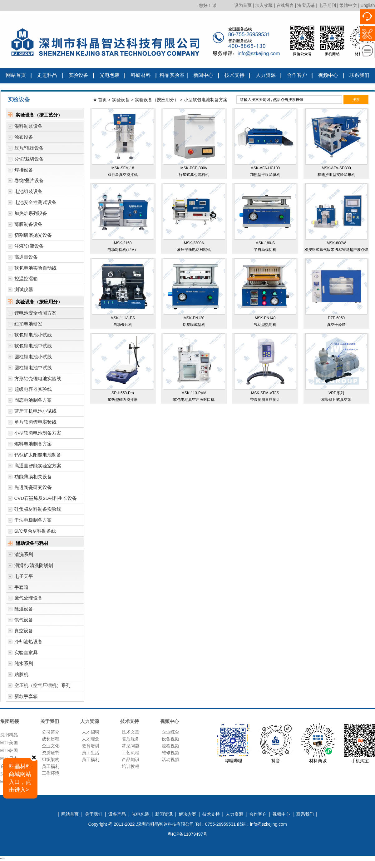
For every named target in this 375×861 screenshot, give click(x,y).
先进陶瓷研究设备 (30, 489)
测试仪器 (20, 291)
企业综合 (170, 731)
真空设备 (20, 632)
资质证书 (50, 752)
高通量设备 (23, 258)
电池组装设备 (25, 193)
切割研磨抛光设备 (30, 236)
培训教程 (130, 766)
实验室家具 (23, 654)
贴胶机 (18, 676)
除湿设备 (20, 610)
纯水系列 (20, 665)
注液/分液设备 (26, 247)
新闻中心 (203, 75)
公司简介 (50, 731)
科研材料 (141, 75)
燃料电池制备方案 (30, 445)
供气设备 (20, 621)
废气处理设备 (25, 599)
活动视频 (170, 759)
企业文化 (50, 745)
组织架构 (50, 759)
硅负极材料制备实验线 (34, 510)
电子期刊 (327, 5)
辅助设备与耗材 (28, 543)
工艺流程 (130, 752)
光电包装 (110, 75)
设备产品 (117, 814)
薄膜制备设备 (25, 225)
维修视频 (170, 752)
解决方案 (187, 814)
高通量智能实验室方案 (34, 467)
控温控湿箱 (23, 280)
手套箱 (18, 589)
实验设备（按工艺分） (35, 115)
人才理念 (90, 738)
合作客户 (297, 75)
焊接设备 (20, 171)
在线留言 (285, 5)
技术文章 (130, 731)
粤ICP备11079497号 (188, 834)
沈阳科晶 (9, 736)
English (368, 5)
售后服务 (130, 738)
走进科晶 (47, 75)
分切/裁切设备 (26, 160)
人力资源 (266, 75)
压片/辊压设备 (26, 149)
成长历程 (50, 738)
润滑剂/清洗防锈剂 (30, 567)
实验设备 (78, 75)
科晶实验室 (172, 75)
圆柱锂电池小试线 (30, 358)
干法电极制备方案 (30, 521)
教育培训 (90, 745)
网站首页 (16, 75)
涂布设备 (20, 138)
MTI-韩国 (9, 751)
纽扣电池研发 (25, 325)
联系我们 (359, 75)
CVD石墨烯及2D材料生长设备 (42, 499)
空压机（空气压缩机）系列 (39, 687)
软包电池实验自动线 (32, 269)
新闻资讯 (164, 814)
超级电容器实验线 (30, 390)
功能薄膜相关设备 (30, 478)
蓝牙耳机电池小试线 (32, 412)
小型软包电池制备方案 (34, 434)
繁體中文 (348, 5)
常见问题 (130, 745)
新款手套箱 (23, 698)
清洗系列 (20, 556)
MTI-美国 (9, 744)
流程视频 (170, 745)
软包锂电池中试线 (30, 347)
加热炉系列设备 (27, 215)
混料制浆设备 (25, 127)
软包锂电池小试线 (30, 336)
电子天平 (20, 578)
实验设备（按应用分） (35, 302)
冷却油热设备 (25, 643)
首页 (102, 99)
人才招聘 (90, 731)
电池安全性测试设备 (32, 204)
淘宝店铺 (306, 5)
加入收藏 (264, 5)
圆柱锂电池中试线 (30, 369)
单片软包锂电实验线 (32, 423)
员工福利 (50, 766)
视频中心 (328, 75)
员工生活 (90, 752)
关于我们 (93, 814)
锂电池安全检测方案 (32, 314)
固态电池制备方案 (30, 401)
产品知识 (130, 759)
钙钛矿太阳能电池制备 (34, 456)
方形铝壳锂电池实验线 (34, 380)
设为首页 (243, 5)
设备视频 (170, 738)
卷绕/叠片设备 (26, 182)
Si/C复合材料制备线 (32, 532)
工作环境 (50, 773)
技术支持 (234, 75)
